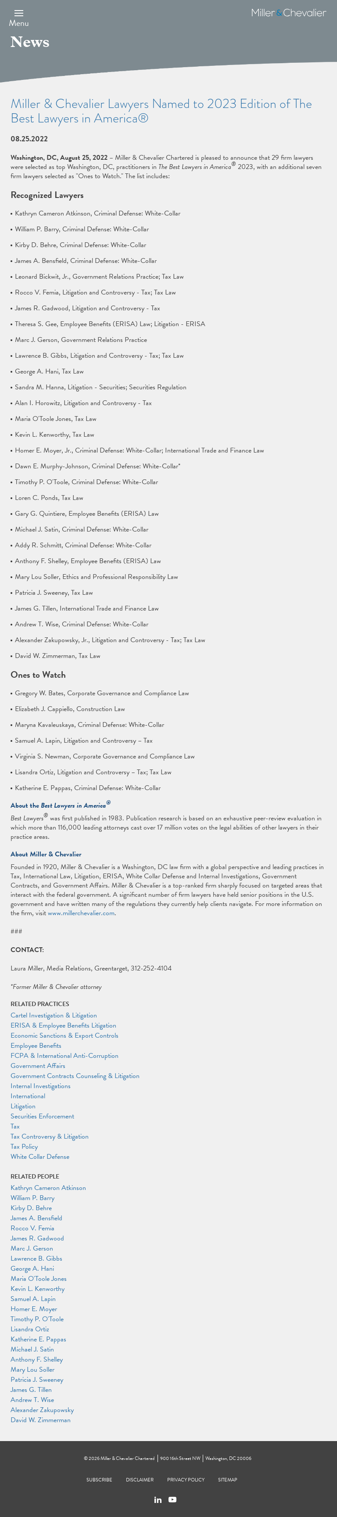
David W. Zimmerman (41, 1420)
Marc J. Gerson (32, 1248)
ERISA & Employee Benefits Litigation (63, 1025)
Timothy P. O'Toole (37, 1319)
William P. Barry (32, 1198)
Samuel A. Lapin (33, 1299)
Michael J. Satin (32, 1349)
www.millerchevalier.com (81, 913)
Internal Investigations (41, 1086)
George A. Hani (32, 1268)
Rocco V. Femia (32, 1228)
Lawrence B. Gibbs (36, 1258)
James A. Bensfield (36, 1218)
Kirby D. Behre (31, 1208)
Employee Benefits (36, 1045)
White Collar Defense (40, 1156)
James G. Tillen (31, 1389)
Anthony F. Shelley (37, 1359)
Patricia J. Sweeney (37, 1379)
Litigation (23, 1106)
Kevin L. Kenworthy (38, 1288)
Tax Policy (24, 1146)
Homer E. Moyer (34, 1309)
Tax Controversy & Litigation (50, 1136)
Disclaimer (140, 1480)
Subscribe (99, 1480)
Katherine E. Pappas (38, 1339)
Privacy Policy (185, 1480)
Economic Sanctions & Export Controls (64, 1035)
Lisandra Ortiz (30, 1329)
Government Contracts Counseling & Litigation (75, 1076)
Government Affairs (38, 1065)
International (28, 1096)
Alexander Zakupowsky (42, 1410)
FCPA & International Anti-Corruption (64, 1055)
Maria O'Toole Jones (39, 1278)
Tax (15, 1126)
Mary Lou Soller (32, 1369)
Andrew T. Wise (32, 1400)
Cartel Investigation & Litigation (54, 1015)
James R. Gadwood (37, 1238)
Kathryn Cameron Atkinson (48, 1188)
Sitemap (227, 1480)
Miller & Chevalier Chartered (127, 1458)
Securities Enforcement (42, 1116)
